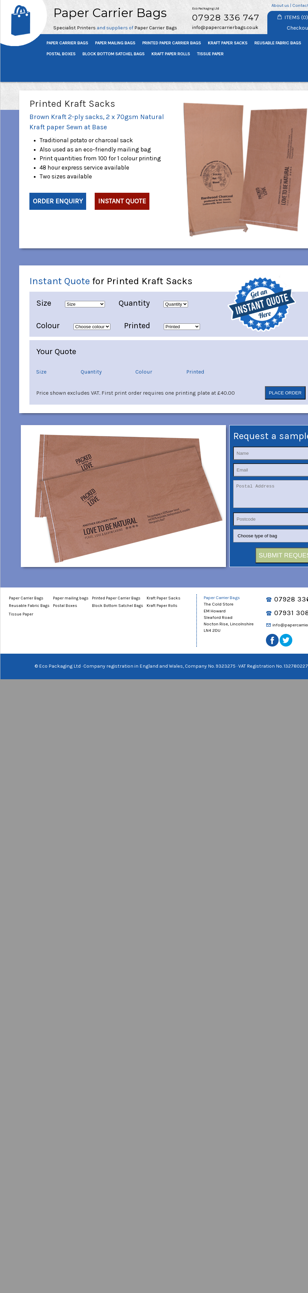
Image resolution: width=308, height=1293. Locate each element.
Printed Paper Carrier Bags (116, 602)
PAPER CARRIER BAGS (67, 42)
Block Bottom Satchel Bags (117, 609)
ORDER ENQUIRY (58, 201)
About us (280, 5)
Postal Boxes (65, 609)
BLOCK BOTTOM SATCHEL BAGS (113, 53)
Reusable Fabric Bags (29, 609)
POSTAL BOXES (61, 53)
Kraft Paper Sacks (163, 602)
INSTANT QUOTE (122, 201)
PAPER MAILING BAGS (115, 42)
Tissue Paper (21, 618)
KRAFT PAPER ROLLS (170, 53)
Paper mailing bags (71, 602)
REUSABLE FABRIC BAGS (277, 42)
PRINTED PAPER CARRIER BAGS (171, 42)
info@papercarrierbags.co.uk (225, 27)
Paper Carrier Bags (26, 602)
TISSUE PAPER (210, 53)
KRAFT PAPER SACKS (227, 42)
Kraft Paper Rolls (162, 609)
